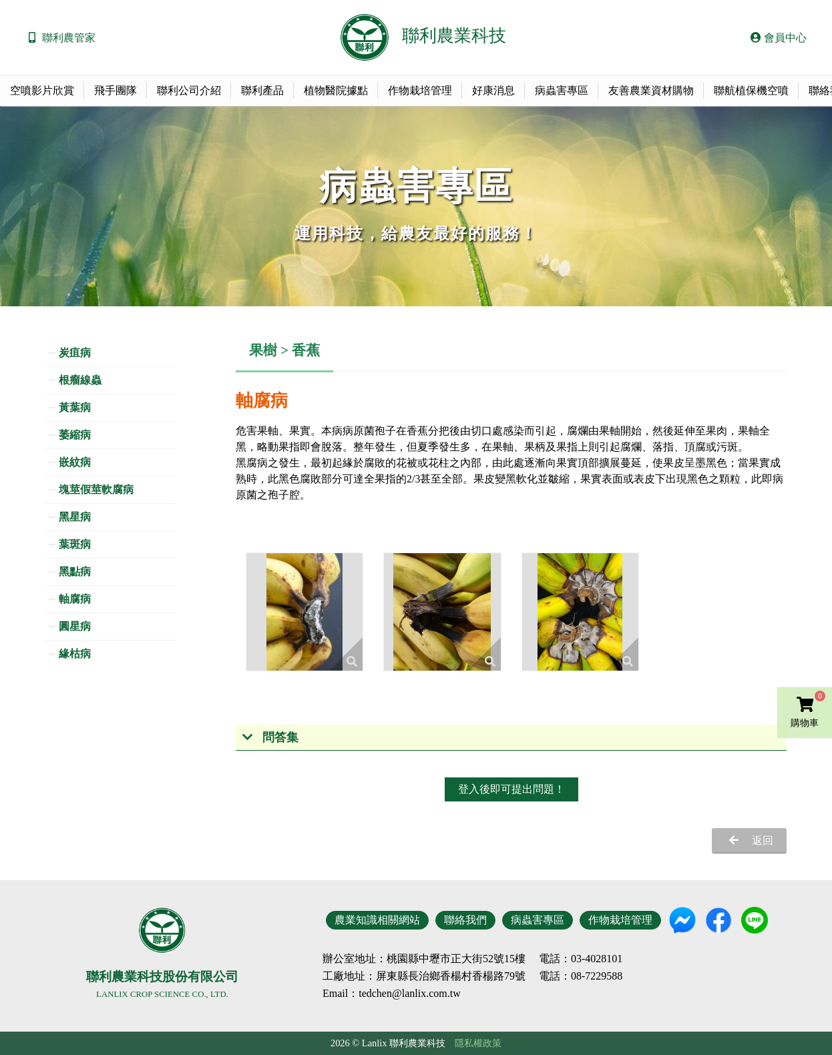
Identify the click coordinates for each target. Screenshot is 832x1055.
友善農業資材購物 (651, 90)
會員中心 (779, 37)
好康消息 (493, 90)
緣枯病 (75, 653)
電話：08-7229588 (580, 976)
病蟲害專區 (561, 90)
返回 (762, 840)
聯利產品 (262, 90)
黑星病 (75, 516)
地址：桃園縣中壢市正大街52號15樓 (440, 959)
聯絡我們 (465, 920)
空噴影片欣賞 (42, 90)
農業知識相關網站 (377, 920)
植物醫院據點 (336, 90)
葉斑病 (75, 544)
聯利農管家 (68, 37)
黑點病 (75, 571)
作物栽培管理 (420, 90)
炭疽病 (75, 352)
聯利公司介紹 (189, 90)
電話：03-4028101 (580, 959)
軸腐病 (75, 599)
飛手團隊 (115, 90)
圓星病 (75, 626)
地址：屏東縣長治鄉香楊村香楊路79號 (435, 976)
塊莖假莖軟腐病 (96, 489)
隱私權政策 (478, 1043)
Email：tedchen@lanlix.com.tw (392, 993)
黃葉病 (75, 407)
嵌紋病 (75, 462)
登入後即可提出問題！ (511, 789)
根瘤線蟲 (80, 380)
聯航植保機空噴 (751, 90)
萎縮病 (75, 434)
